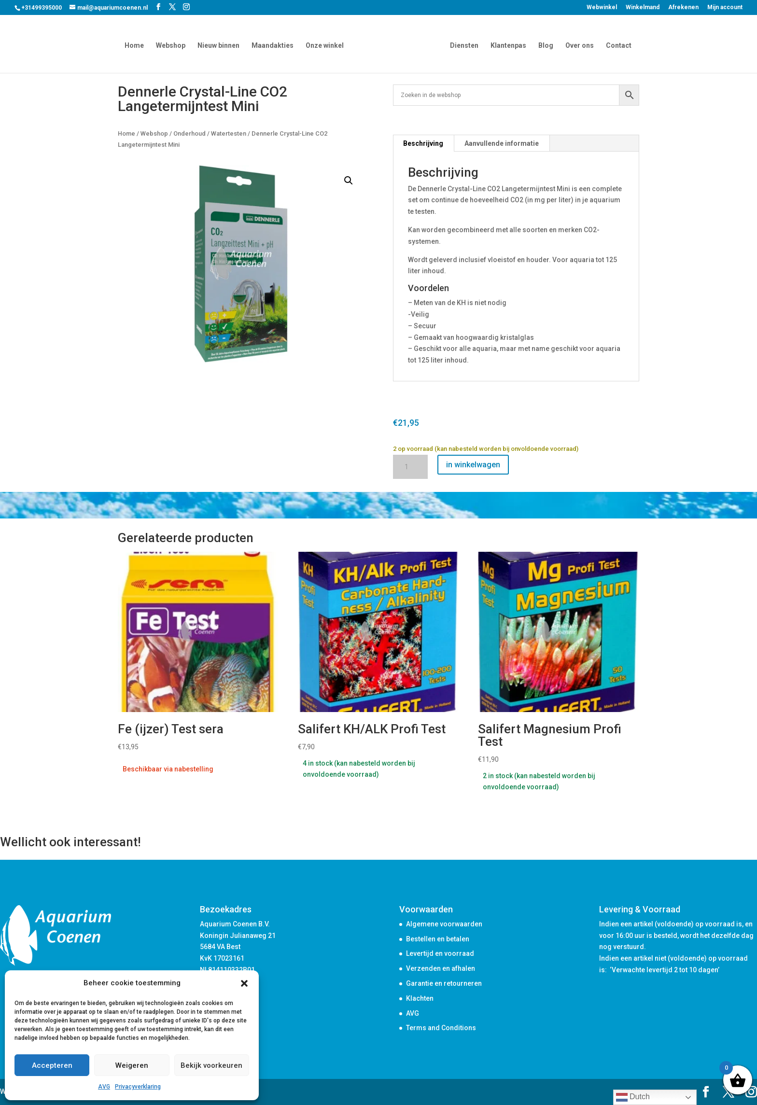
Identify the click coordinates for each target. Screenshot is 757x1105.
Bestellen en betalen (437, 939)
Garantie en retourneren (444, 983)
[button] (244, 983)
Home (136, 44)
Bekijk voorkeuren (211, 1065)
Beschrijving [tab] (423, 143)
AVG (104, 1086)
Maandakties (274, 44)
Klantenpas (506, 44)
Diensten (462, 44)
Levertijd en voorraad (440, 953)
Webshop (172, 44)
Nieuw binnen (220, 44)
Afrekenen (683, 7)
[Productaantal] (410, 467)
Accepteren (52, 1065)
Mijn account (725, 7)
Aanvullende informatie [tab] (501, 143)
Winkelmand (642, 7)
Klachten (420, 998)
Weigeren (131, 1065)
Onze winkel (327, 44)
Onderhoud (189, 133)
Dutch (633, 1097)
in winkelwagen (473, 464)
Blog (543, 44)
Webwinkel (602, 7)
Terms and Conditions (441, 1028)
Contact (617, 44)
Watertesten (228, 133)
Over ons (577, 44)
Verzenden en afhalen (440, 968)
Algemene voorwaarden (444, 924)
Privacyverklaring (138, 1086)
